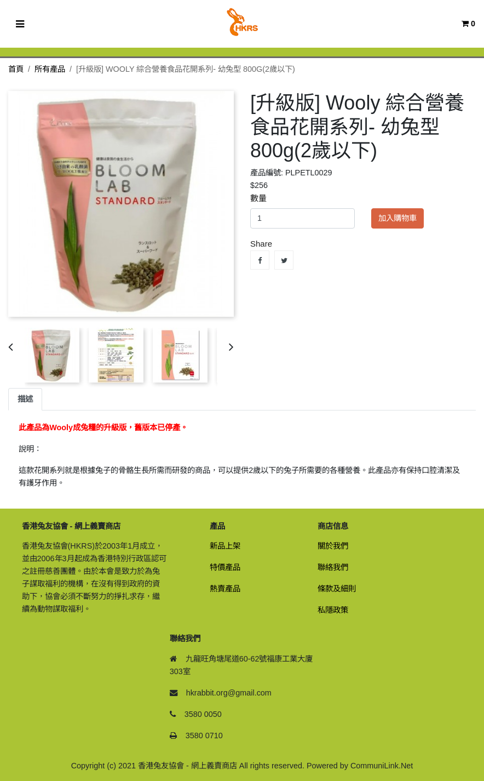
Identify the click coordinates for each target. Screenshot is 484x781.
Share (259, 260)
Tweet (283, 260)
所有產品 (49, 69)
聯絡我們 (333, 567)
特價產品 (225, 567)
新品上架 (225, 545)
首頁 (16, 69)
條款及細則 (337, 588)
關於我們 (333, 545)
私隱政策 (333, 610)
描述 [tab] (25, 399)
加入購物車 (397, 218)
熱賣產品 (225, 588)
